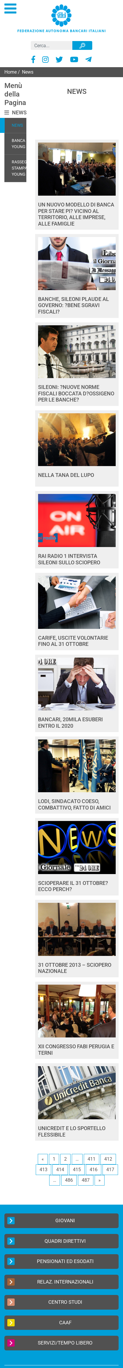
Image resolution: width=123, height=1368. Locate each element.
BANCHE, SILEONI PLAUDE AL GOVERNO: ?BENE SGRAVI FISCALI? (73, 305)
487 (86, 1180)
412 (108, 1159)
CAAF (39, 1322)
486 (69, 1180)
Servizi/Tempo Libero (50, 1343)
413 (43, 1169)
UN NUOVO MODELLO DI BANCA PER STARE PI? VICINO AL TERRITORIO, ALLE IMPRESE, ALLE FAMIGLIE (76, 214)
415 (77, 1169)
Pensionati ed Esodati (50, 1261)
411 (91, 1159)
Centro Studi (44, 1302)
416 (94, 1169)
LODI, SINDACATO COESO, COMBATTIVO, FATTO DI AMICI (74, 804)
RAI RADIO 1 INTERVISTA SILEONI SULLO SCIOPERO (69, 559)
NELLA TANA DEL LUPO (66, 475)
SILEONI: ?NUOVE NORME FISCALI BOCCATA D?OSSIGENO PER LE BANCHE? (76, 393)
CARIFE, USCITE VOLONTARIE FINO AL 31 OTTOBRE (73, 641)
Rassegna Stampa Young (22, 168)
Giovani (41, 1220)
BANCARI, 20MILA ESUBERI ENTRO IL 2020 (70, 722)
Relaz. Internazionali (50, 1282)
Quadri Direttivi (46, 1241)
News (17, 125)
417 (110, 1169)
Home (10, 72)
